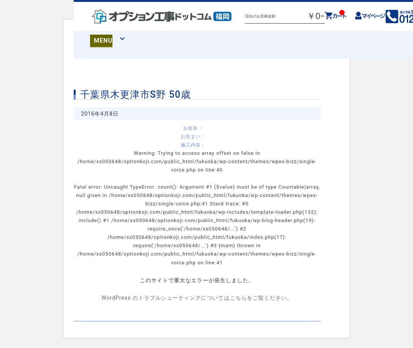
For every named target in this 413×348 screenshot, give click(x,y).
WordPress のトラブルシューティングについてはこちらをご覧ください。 (197, 298)
